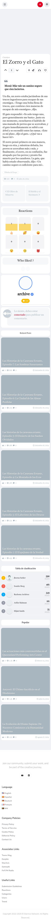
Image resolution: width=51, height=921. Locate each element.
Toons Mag (7, 855)
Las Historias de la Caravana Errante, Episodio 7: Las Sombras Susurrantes (22, 363)
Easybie (5, 859)
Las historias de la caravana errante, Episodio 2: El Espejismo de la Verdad (22, 551)
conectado (19, 315)
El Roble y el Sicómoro (35, 193)
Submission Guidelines (12, 886)
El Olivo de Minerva (11, 193)
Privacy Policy (8, 824)
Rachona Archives (21, 594)
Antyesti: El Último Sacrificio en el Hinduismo (21, 691)
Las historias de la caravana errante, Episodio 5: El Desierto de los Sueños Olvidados (22, 436)
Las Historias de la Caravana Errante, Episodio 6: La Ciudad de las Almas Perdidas (22, 399)
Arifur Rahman (20, 603)
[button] (4, 4)
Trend (4, 901)
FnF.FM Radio (8, 870)
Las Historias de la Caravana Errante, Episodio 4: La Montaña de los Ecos (22, 476)
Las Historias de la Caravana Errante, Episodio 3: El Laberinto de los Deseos (23, 513)
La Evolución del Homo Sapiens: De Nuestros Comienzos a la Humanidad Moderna (22, 728)
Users (4, 897)
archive (25, 294)
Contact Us (7, 839)
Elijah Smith (19, 611)
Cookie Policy (8, 832)
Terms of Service (9, 828)
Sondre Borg (19, 586)
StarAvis (5, 863)
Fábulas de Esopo (10, 172)
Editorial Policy (8, 835)
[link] (45, 70)
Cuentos (6, 57)
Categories (6, 894)
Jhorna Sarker (20, 578)
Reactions (6, 890)
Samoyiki (6, 866)
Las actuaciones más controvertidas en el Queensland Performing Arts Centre (24, 653)
